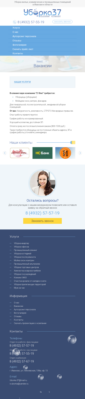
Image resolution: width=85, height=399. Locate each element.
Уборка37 (42, 13)
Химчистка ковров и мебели (27, 271)
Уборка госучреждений (25, 274)
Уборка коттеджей (22, 253)
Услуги (16, 27)
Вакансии (18, 306)
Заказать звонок (62, 22)
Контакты (18, 53)
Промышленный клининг (25, 250)
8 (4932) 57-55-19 (31, 22)
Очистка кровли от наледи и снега (30, 281)
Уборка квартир (21, 243)
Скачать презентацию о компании (30, 323)
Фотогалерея (19, 45)
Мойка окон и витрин (24, 260)
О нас (15, 32)
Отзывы (17, 40)
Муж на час (19, 288)
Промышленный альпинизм (27, 264)
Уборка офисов (21, 247)
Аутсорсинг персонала (24, 36)
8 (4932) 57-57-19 (42, 212)
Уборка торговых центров (26, 267)
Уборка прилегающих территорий (30, 284)
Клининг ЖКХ (20, 277)
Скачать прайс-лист (23, 49)
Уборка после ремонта (25, 257)
